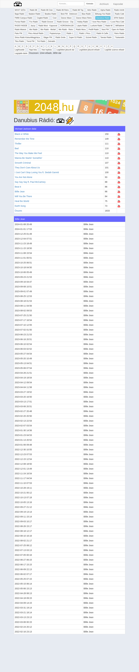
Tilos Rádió (19, 41)
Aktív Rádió (91, 10)
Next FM (105, 29)
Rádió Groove (47, 22)
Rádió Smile (61, 37)
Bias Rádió (86, 14)
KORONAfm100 (67, 26)
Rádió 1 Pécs (84, 33)
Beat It (18, 187)
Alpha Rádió (105, 10)
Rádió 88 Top (78, 10)
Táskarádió (119, 37)
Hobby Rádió (82, 22)
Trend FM (30, 41)
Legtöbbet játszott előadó (89, 50)
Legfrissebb (19, 50)
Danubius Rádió (102, 18)
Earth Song (20, 206)
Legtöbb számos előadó (114, 50)
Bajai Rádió (19, 14)
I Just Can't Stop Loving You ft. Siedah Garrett (37, 172)
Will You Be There (23, 196)
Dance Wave (66, 18)
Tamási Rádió (106, 37)
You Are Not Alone (23, 177)
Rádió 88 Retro (62, 10)
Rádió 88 (33, 10)
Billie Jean (20, 191)
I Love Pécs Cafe (117, 22)
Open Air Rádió (118, 29)
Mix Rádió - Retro (66, 29)
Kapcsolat (118, 4)
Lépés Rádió (82, 26)
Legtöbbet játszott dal (65, 50)
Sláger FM (47, 37)
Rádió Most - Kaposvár (47, 26)
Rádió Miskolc (20, 29)
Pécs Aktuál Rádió (35, 33)
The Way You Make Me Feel (28, 153)
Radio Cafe (119, 14)
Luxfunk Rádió (96, 26)
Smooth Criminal (23, 163)
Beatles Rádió (50, 14)
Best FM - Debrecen (69, 14)
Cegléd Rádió (42, 18)
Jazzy (32, 26)
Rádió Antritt (119, 10)
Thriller (18, 143)
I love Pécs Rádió (99, 22)
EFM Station (119, 18)
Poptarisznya (55, 33)
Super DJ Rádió (75, 37)
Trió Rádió (41, 41)
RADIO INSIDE (21, 26)
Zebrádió (51, 41)
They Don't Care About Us (27, 167)
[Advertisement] (69, 78)
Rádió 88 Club (47, 10)
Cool (54, 18)
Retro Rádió (119, 33)
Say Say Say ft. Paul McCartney (30, 182)
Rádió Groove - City (65, 22)
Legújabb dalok (21, 53)
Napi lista (33, 50)
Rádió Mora (81, 29)
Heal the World (22, 201)
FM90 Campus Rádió (23, 18)
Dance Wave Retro (84, 18)
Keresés (89, 4)
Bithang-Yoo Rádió (103, 14)
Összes (18, 210)
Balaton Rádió (34, 14)
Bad (17, 148)
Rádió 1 (70, 33)
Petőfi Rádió (94, 29)
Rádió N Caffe (102, 33)
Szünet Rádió (91, 37)
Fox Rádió (33, 22)
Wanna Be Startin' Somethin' (28, 158)
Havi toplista (47, 50)
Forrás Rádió (20, 22)
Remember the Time (24, 139)
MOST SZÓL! (20, 10)
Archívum (104, 4)
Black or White (22, 134)
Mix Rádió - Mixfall (48, 29)
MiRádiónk (119, 26)
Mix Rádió (33, 29)
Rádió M (108, 26)
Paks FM (18, 33)
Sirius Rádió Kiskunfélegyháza (27, 37)
